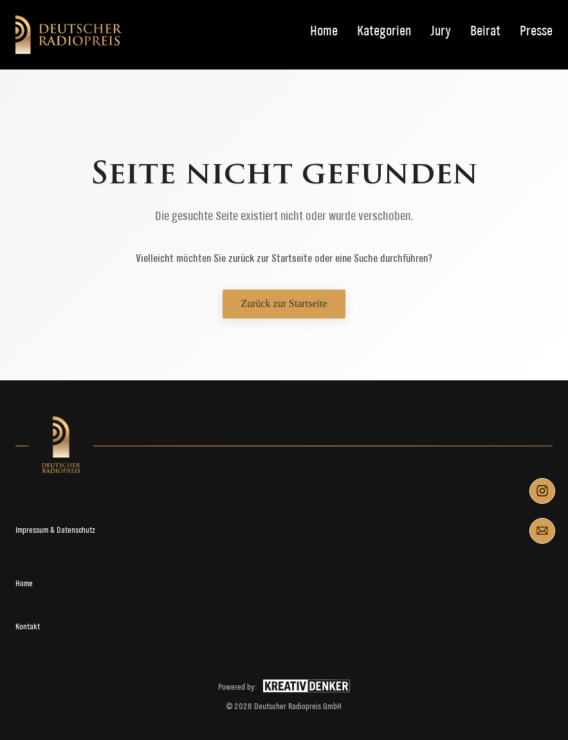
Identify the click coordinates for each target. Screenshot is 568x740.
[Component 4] (542, 531)
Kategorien (384, 31)
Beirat (485, 31)
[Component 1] (542, 491)
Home (324, 31)
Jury (440, 31)
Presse (536, 31)
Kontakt (27, 626)
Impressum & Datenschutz (55, 530)
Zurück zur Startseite (284, 303)
